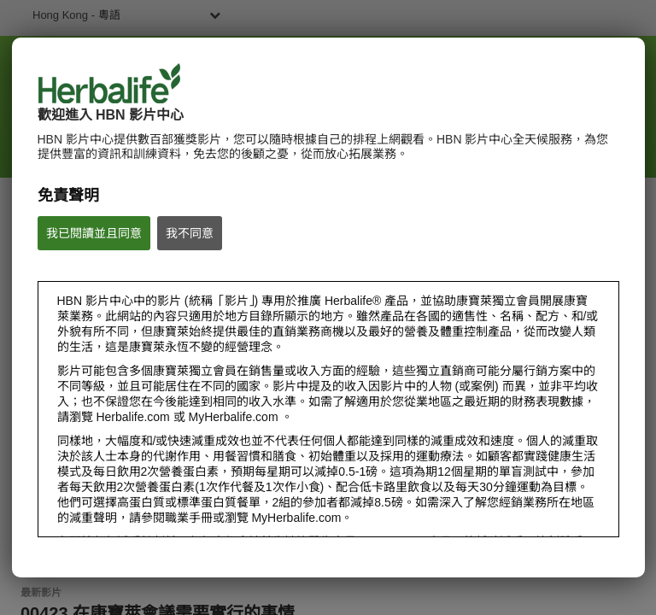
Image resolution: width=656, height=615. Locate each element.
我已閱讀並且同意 (94, 233)
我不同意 (190, 233)
